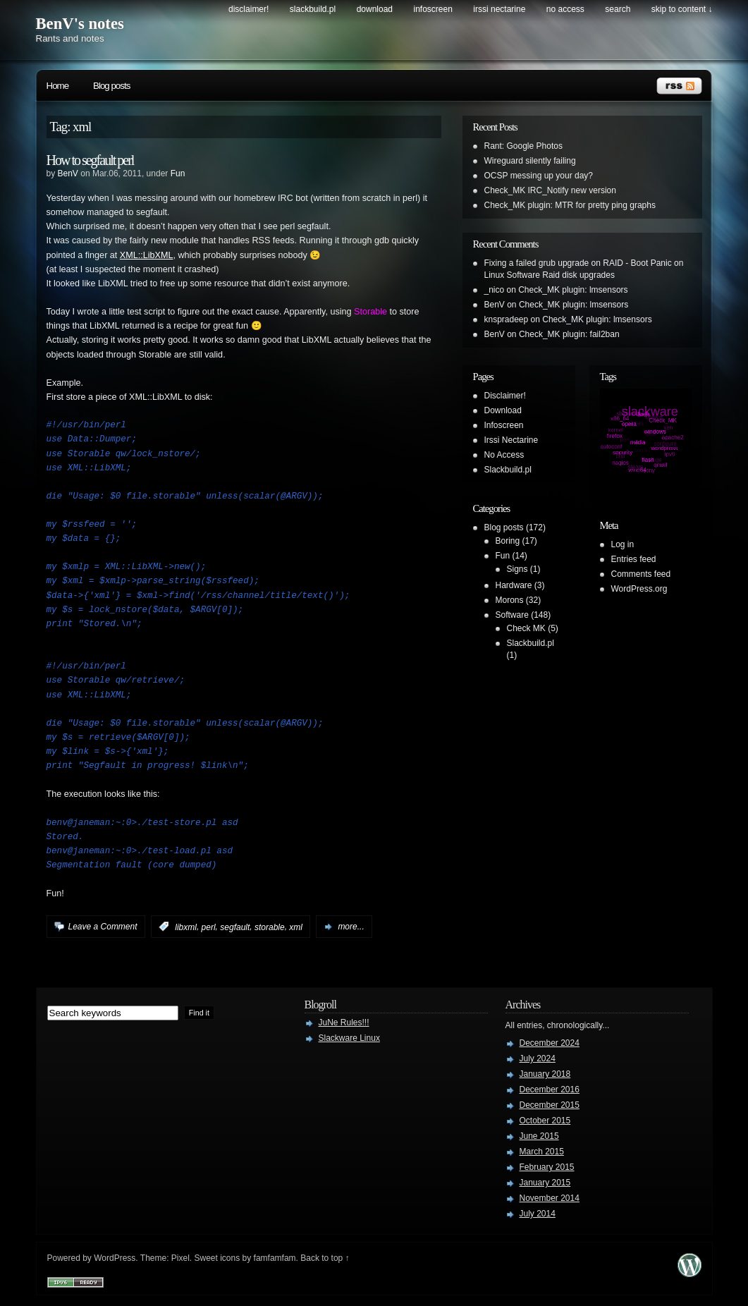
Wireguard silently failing (530, 161)
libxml (186, 927)
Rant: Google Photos (523, 146)
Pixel (180, 1258)
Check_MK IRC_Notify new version (550, 190)
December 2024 (550, 1043)
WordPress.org (639, 589)
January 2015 (545, 1183)
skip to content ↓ (682, 9)
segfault (235, 927)
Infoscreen (433, 9)
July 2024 (538, 1058)
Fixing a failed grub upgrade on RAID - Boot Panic (578, 263)
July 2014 (538, 1214)
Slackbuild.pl (313, 9)
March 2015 (542, 1152)
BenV (68, 173)
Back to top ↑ (324, 1258)
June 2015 (539, 1136)
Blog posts (111, 85)
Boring (508, 541)
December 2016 (550, 1089)
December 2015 (550, 1105)
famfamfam (275, 1258)
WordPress (114, 1258)
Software (512, 615)
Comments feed (641, 574)
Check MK (526, 628)
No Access (565, 9)
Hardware (514, 585)
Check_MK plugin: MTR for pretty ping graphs (570, 205)
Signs (517, 569)
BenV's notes (80, 23)
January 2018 (545, 1074)
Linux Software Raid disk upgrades (549, 275)
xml (295, 927)
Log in (622, 544)
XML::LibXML (146, 255)
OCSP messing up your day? (539, 176)
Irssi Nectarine (499, 9)
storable (270, 927)
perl (209, 927)
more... (351, 927)
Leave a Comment (102, 927)
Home (58, 85)
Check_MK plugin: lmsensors (572, 290)
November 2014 (550, 1198)
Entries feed (633, 559)
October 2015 (545, 1120)
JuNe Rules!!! (344, 1022)
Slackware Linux (349, 1038)
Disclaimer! (248, 9)
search (617, 9)
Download (375, 9)
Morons (510, 600)
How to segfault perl (90, 160)
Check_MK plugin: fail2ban (569, 334)
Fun (178, 173)
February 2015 (547, 1167)
